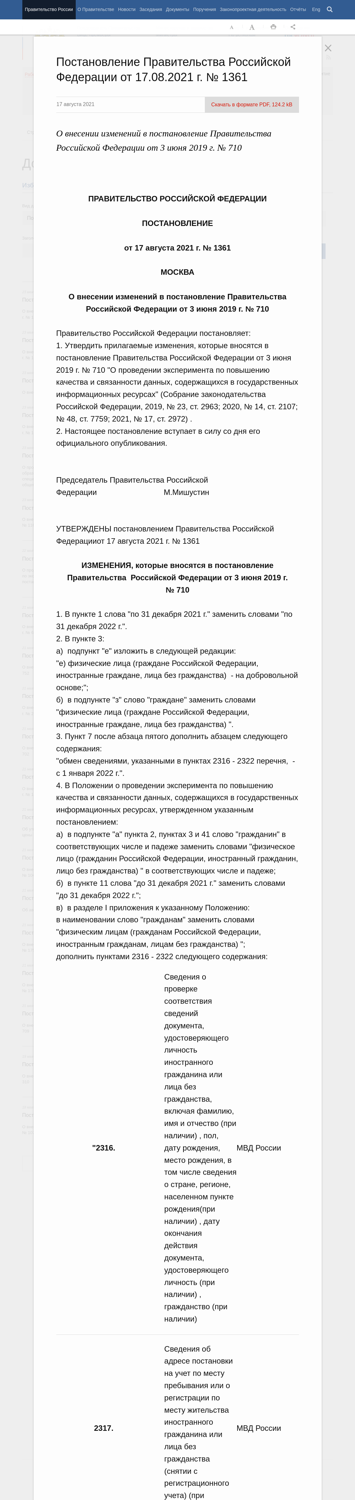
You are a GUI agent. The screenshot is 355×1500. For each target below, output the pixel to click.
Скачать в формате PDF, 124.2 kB (252, 104)
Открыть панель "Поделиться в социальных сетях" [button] (294, 27)
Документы (177, 9)
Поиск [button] (330, 9)
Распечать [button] (273, 27)
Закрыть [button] (332, 52)
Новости (127, 9)
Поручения (204, 9)
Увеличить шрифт (253, 27)
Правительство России (49, 9)
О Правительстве (96, 9)
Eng (316, 9)
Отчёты (298, 9)
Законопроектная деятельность (253, 9)
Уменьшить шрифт (232, 27)
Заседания (150, 9)
